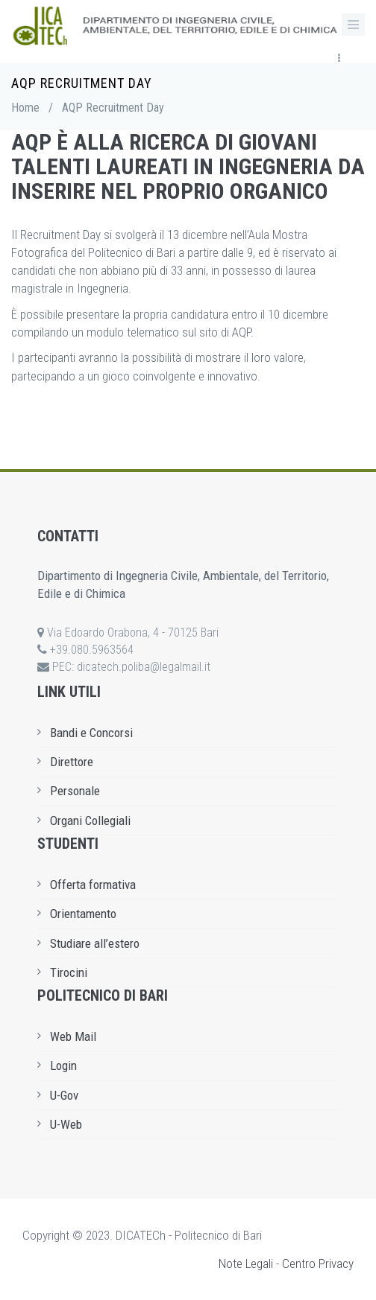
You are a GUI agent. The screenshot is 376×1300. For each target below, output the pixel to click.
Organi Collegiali (90, 820)
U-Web (66, 1124)
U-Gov (64, 1095)
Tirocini (68, 972)
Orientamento (83, 913)
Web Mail (73, 1036)
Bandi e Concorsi (91, 732)
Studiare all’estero (95, 943)
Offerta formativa (93, 884)
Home (25, 108)
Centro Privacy (318, 1263)
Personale (75, 790)
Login (63, 1065)
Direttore (71, 761)
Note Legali (246, 1263)
